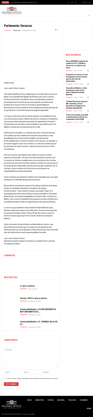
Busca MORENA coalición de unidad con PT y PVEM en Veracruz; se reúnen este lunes (77, 64)
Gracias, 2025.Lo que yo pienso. (34, 298)
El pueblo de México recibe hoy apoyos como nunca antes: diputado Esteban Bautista (76, 91)
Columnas (7, 30)
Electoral (69, 70)
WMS (33, 414)
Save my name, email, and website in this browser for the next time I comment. (32, 378)
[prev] (47, 2)
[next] (51, 2)
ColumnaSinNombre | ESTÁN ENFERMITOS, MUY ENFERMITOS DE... (38, 310)
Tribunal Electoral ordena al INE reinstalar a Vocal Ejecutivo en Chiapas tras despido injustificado (76, 104)
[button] (89, 15)
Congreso (69, 84)
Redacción (16, 30)
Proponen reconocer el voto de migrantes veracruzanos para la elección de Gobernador (77, 78)
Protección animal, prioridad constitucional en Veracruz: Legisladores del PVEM (77, 117)
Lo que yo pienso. (27, 285)
